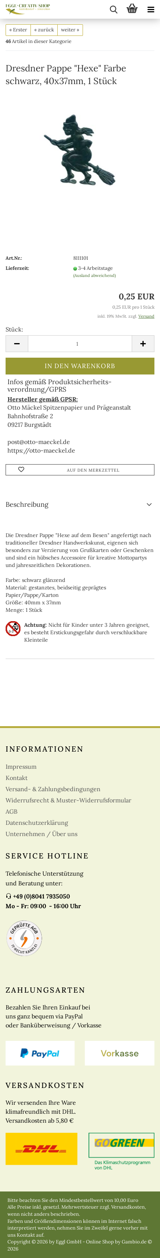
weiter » (70, 30)
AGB (11, 811)
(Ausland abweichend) (94, 275)
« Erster (18, 30)
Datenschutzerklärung (37, 822)
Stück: (14, 329)
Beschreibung (27, 504)
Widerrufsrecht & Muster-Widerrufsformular (68, 800)
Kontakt (17, 777)
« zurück (44, 30)
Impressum (21, 766)
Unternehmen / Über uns (41, 834)
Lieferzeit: (17, 268)
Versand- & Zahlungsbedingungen (53, 789)
